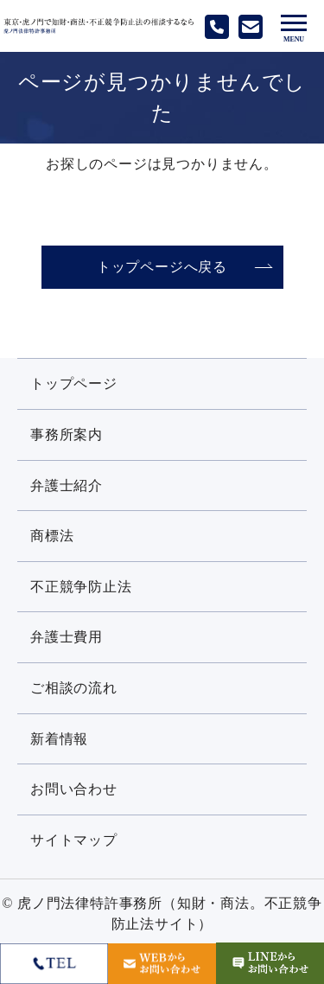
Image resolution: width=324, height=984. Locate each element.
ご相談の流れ (74, 687)
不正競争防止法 (81, 586)
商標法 (51, 535)
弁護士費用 (66, 636)
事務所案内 (66, 434)
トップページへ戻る (162, 266)
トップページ (74, 383)
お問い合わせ (74, 789)
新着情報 (59, 739)
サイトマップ (74, 840)
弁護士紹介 (66, 485)
